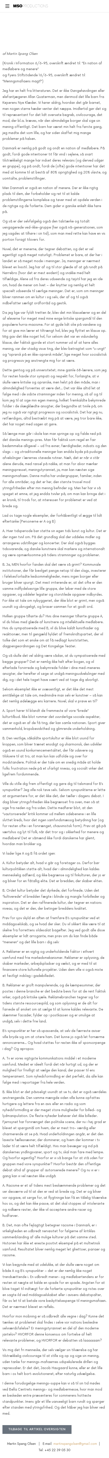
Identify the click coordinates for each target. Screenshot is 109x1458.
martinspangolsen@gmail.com (75, 1443)
